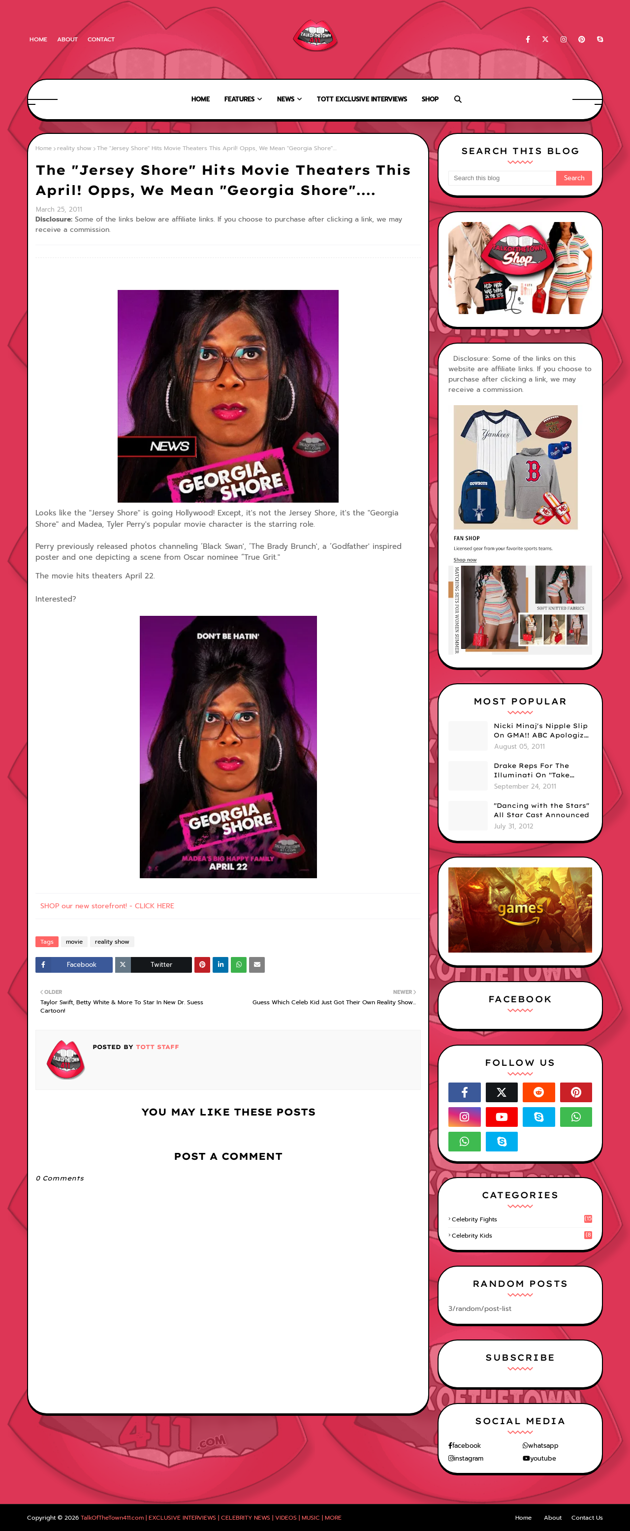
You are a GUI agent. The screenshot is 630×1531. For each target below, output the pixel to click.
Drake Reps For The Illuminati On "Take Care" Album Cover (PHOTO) (531, 771)
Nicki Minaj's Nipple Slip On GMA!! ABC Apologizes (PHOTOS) (543, 731)
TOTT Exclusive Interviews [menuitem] (362, 99)
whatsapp (543, 1445)
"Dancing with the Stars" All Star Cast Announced (541, 810)
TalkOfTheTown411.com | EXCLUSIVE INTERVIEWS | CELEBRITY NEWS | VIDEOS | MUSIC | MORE (211, 1517)
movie (74, 941)
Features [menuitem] (239, 99)
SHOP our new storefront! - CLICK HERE (107, 906)
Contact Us (587, 1517)
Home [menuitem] (200, 99)
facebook (466, 1445)
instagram (468, 1458)
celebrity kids (522, 1235)
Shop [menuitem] (430, 99)
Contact (101, 39)
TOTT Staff (156, 1047)
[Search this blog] (502, 178)
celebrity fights (522, 1219)
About (67, 39)
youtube (543, 1458)
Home (38, 39)
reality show (74, 148)
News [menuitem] (285, 99)
